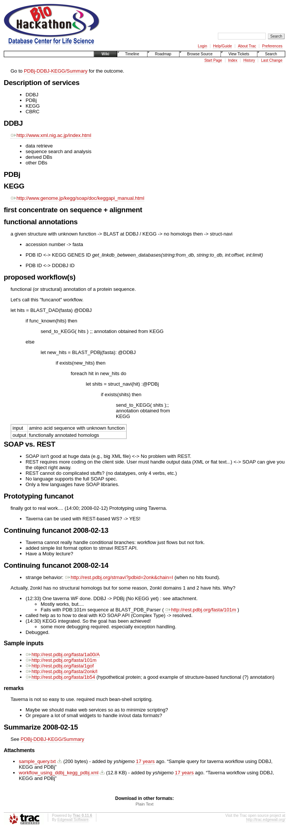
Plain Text (144, 804)
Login (202, 46)
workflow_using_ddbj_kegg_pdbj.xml (59, 772)
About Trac (247, 46)
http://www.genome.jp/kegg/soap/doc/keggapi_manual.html (77, 198)
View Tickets (238, 54)
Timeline (132, 54)
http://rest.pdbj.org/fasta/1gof (60, 666)
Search (271, 54)
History (249, 60)
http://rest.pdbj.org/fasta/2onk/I (61, 671)
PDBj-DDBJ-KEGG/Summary (55, 71)
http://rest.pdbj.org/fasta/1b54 (60, 677)
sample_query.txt (37, 761)
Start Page (213, 60)
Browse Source (200, 54)
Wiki (105, 54)
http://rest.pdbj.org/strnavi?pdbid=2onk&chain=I (119, 577)
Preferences (272, 46)
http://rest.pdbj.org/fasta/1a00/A (63, 654)
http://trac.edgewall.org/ (265, 820)
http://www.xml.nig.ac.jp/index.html (51, 135)
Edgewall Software (72, 820)
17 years (145, 761)
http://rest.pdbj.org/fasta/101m (200, 610)
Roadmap (163, 54)
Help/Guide (222, 46)
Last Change (272, 60)
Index (232, 60)
